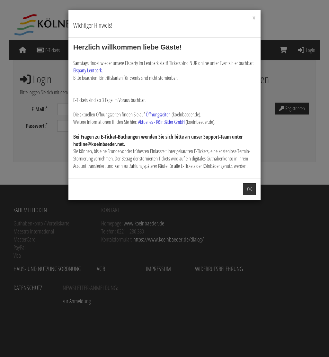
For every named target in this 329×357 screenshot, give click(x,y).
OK (249, 189)
